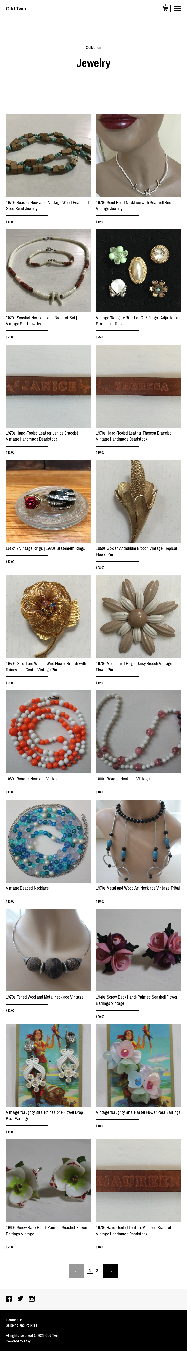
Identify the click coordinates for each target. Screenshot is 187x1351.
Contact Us (14, 1319)
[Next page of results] (110, 1271)
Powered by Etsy (18, 1341)
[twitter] (21, 1299)
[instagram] (32, 1299)
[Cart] (165, 9)
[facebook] (9, 1299)
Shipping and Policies (21, 1325)
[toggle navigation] (177, 8)
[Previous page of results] (76, 1271)
